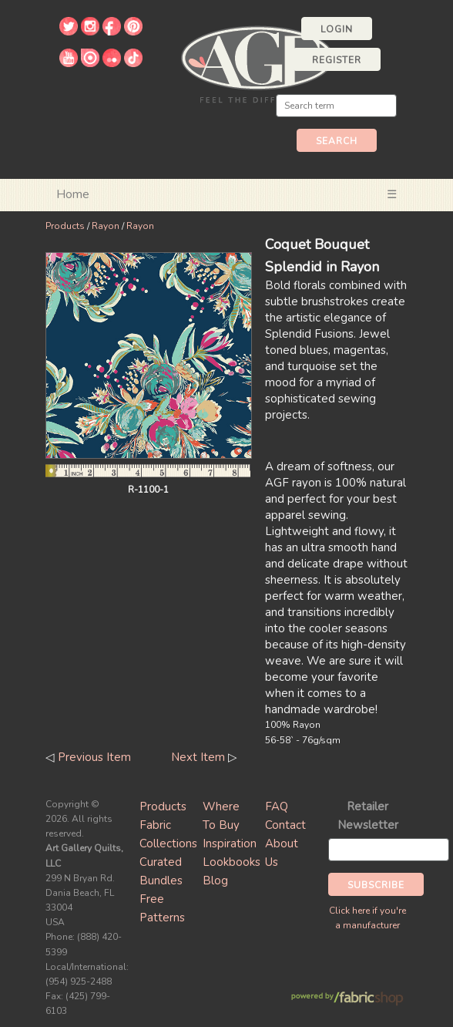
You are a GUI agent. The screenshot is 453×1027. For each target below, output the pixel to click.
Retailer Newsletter (367, 816)
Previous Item (94, 757)
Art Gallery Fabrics (257, 62)
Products (65, 226)
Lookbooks (231, 862)
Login (336, 29)
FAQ (276, 806)
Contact (285, 825)
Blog (215, 880)
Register (336, 60)
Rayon (105, 226)
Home (72, 194)
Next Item (198, 757)
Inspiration (230, 843)
